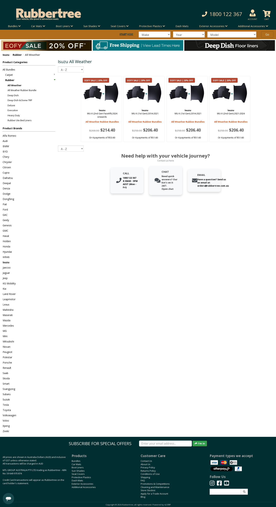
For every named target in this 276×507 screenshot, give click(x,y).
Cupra (6, 172)
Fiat (5, 204)
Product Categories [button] (15, 62)
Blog (143, 496)
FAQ (143, 480)
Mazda (6, 320)
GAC (5, 214)
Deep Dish (13, 95)
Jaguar (6, 273)
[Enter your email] (165, 444)
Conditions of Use (150, 474)
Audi (5, 141)
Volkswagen (9, 415)
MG (5, 331)
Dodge (6, 193)
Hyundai (7, 251)
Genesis (7, 225)
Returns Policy (148, 470)
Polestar (7, 357)
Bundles (76, 461)
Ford (5, 209)
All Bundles (9, 69)
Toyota (7, 410)
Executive (13, 110)
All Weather (14, 85)
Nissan (6, 346)
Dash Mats (182, 26)
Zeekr (6, 431)
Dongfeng (8, 199)
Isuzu (6, 54)
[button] (198, 14)
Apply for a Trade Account (154, 493)
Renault (7, 367)
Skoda (6, 378)
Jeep (5, 278)
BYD (5, 151)
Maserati (8, 315)
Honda (6, 246)
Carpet (30, 74)
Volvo (6, 420)
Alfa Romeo (9, 135)
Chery (6, 156)
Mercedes (8, 325)
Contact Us (146, 461)
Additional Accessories (84, 487)
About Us (145, 464)
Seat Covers (78, 474)
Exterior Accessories (82, 483)
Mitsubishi (8, 341)
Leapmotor (9, 299)
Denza (6, 188)
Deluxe (11, 105)
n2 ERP (167, 504)
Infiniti (6, 257)
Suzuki (6, 399)
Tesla (6, 404)
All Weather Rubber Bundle (22, 90)
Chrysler (7, 162)
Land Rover (9, 294)
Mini (5, 336)
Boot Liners (78, 467)
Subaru (7, 394)
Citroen (7, 167)
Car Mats (76, 464)
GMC (5, 230)
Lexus (6, 304)
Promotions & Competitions (155, 483)
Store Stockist (148, 490)
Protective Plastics (81, 477)
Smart (6, 383)
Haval (6, 236)
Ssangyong (9, 389)
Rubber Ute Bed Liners (20, 120)
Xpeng (6, 426)
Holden (7, 241)
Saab (5, 373)
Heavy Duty (14, 115)
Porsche (7, 362)
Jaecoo (7, 267)
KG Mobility (9, 283)
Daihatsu (8, 178)
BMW (6, 146)
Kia (4, 288)
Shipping (145, 477)
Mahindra (8, 309)
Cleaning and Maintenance (155, 487)
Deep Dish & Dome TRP (20, 100)
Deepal (7, 183)
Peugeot (7, 352)
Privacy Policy (148, 467)
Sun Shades (78, 470)
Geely (6, 220)
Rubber (17, 54)
